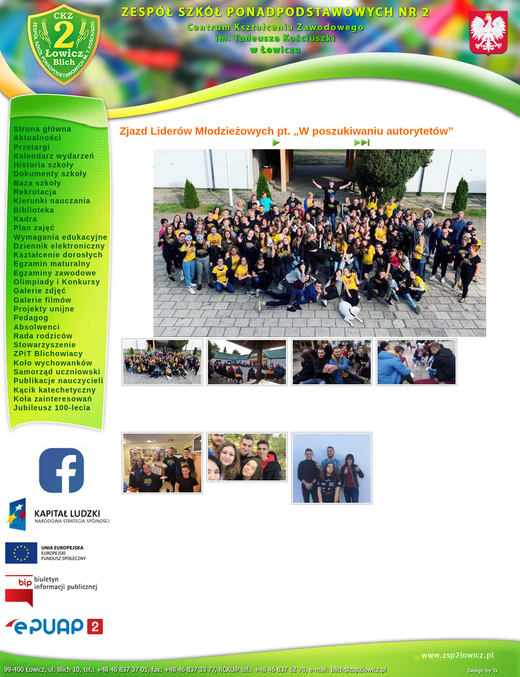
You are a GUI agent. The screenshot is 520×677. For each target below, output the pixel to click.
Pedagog (31, 318)
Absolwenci (37, 327)
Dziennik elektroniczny (59, 246)
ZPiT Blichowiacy (48, 353)
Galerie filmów (43, 300)
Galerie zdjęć (40, 291)
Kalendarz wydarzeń (54, 156)
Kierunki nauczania (52, 201)
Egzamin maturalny (52, 263)
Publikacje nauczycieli (58, 380)
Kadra (25, 219)
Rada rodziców (43, 336)
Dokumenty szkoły (50, 174)
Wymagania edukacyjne (61, 237)
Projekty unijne (44, 309)
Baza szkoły (37, 183)
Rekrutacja (35, 192)
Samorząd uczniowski (57, 372)
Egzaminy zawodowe (55, 273)
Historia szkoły (44, 165)
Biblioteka (34, 210)
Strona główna (43, 129)
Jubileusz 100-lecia (52, 407)
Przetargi (32, 147)
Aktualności (37, 138)
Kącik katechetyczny (55, 390)
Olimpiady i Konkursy (57, 282)
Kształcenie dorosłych (58, 255)
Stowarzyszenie (45, 345)
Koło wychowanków (53, 363)
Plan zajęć (34, 228)
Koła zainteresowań (53, 399)
